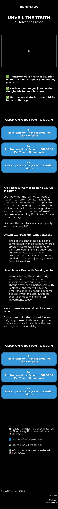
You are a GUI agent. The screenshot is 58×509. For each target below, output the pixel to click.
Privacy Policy (51, 502)
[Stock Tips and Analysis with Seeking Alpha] (29, 166)
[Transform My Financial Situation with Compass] (29, 133)
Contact (53, 496)
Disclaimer (53, 500)
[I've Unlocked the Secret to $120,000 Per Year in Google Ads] (29, 149)
